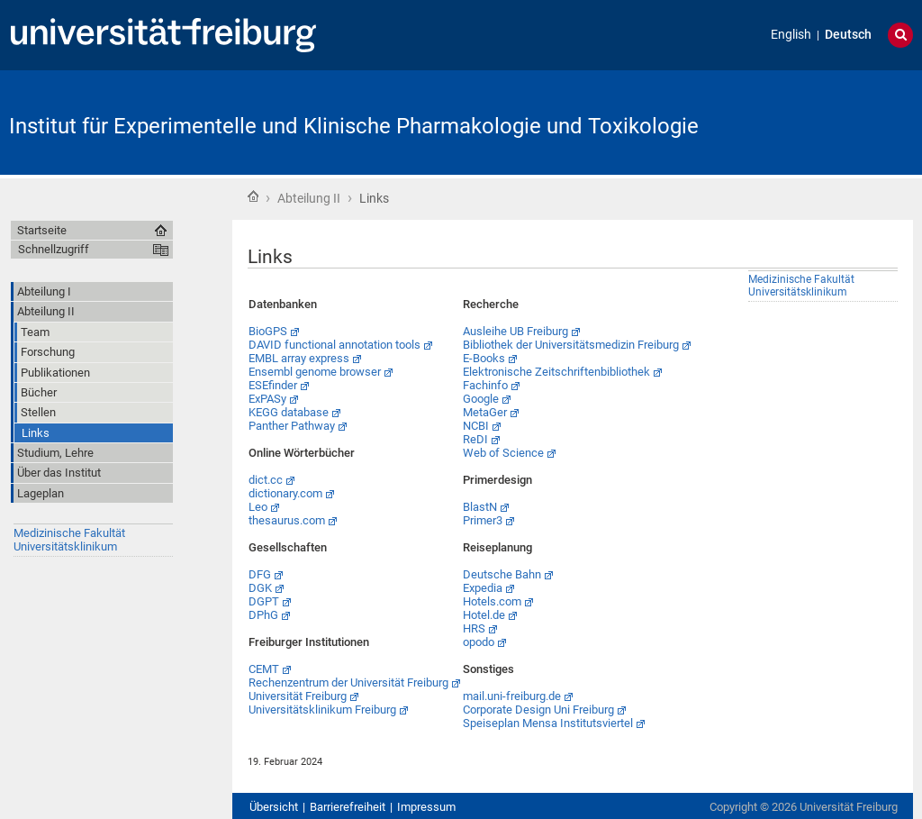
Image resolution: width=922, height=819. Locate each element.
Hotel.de (484, 615)
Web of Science (503, 453)
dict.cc (266, 480)
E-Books (484, 358)
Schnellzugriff (53, 249)
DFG (260, 574)
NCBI (476, 425)
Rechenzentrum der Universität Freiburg (348, 682)
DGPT (264, 601)
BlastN (480, 507)
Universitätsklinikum (65, 546)
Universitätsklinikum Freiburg (322, 709)
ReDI (475, 439)
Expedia (482, 588)
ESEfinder (273, 385)
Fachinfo (485, 385)
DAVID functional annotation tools (334, 344)
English (791, 34)
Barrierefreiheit (347, 807)
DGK (260, 588)
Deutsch (848, 34)
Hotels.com (492, 601)
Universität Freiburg (298, 696)
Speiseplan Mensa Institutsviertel (548, 723)
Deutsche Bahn (502, 574)
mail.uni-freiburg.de (512, 696)
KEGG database (289, 412)
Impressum (426, 807)
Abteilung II (308, 198)
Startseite (253, 196)
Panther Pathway (292, 425)
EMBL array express (299, 358)
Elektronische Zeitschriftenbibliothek (556, 371)
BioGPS (268, 331)
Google (481, 398)
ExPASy (267, 398)
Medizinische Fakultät (69, 533)
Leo (258, 507)
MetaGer (485, 412)
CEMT (264, 669)
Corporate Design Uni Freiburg (538, 709)
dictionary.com (285, 493)
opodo (478, 642)
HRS (474, 628)
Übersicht (273, 807)
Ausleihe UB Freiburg (515, 331)
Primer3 (482, 520)
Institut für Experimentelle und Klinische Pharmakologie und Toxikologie (354, 126)
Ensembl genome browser (315, 371)
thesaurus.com (287, 520)
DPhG (263, 615)
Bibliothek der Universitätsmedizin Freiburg (571, 344)
